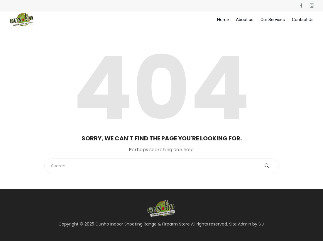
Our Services (273, 19)
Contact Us (303, 19)
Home (223, 19)
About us (244, 19)
